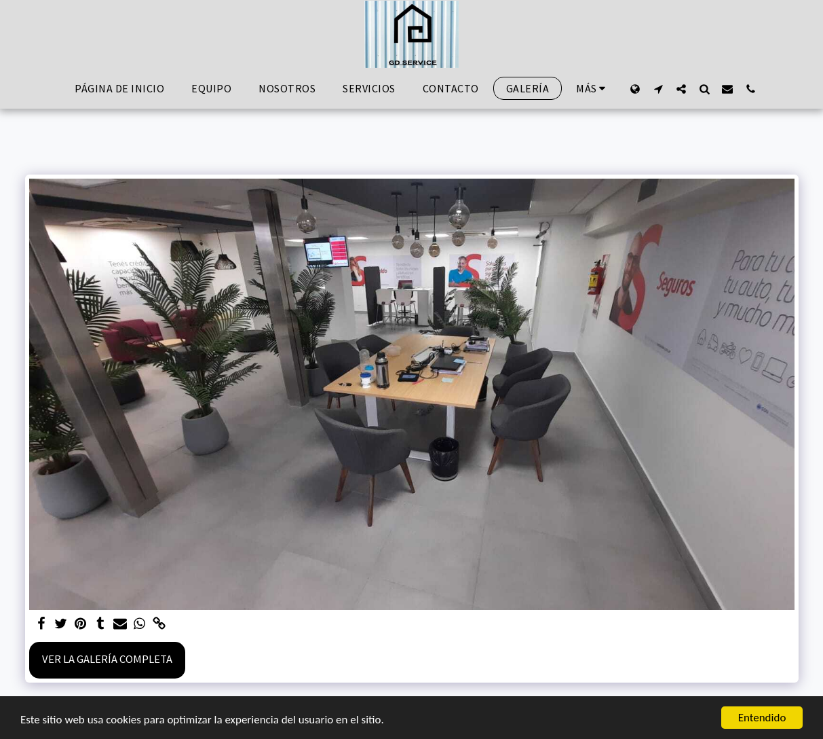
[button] (658, 88)
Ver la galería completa (107, 659)
